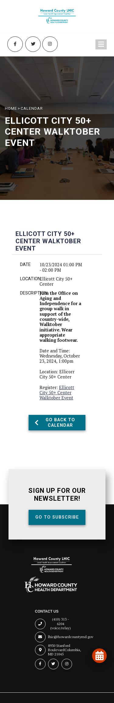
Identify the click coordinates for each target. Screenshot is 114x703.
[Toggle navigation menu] (101, 44)
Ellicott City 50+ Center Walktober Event (57, 393)
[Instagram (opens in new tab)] (50, 44)
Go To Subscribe (57, 517)
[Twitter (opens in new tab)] (33, 44)
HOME (11, 108)
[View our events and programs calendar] (99, 655)
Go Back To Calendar (55, 422)
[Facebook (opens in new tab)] (15, 44)
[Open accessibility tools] (98, 672)
